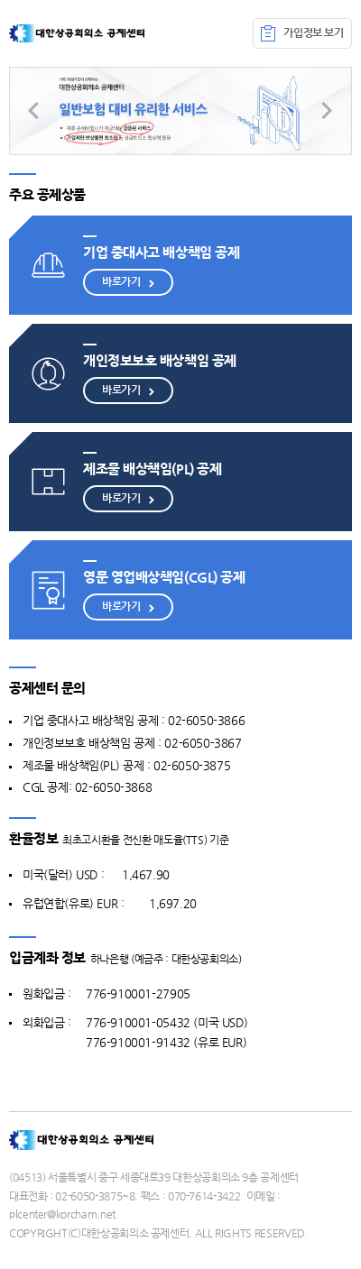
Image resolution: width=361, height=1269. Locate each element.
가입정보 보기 (302, 33)
